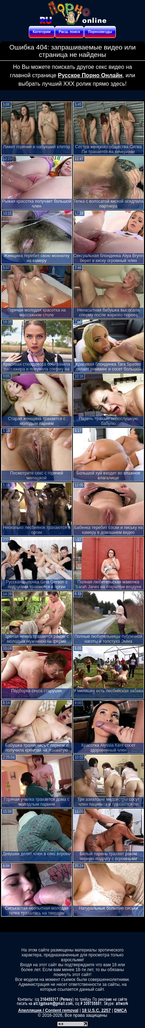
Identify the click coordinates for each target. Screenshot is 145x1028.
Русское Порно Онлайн (90, 75)
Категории (42, 32)
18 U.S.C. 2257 (96, 1010)
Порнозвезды (100, 32)
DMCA (120, 1010)
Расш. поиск (69, 32)
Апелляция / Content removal (48, 1010)
